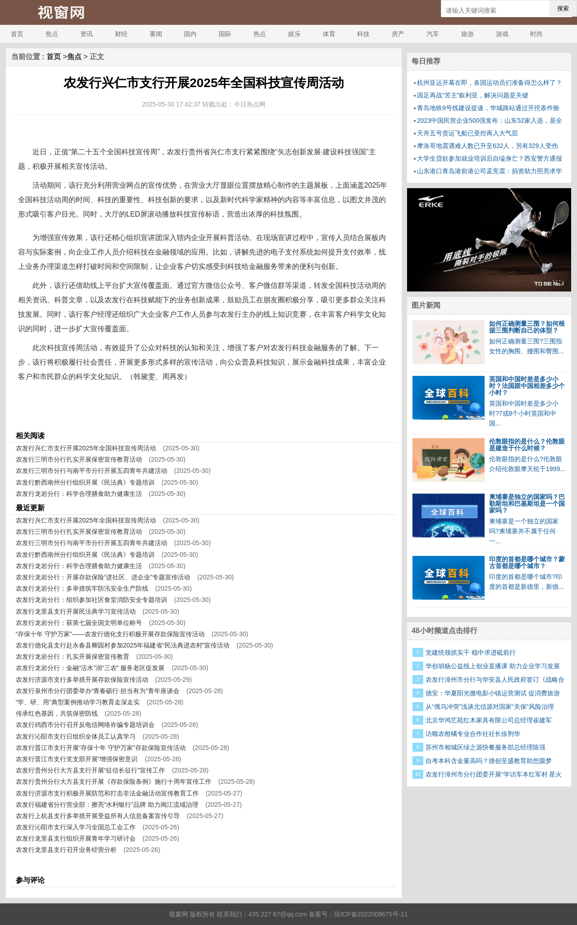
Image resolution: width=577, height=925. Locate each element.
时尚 (536, 33)
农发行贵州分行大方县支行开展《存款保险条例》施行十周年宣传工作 (113, 781)
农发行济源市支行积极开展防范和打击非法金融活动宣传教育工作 (107, 793)
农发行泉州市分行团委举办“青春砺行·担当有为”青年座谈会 (97, 690)
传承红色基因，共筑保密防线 (57, 713)
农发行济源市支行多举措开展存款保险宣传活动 (82, 679)
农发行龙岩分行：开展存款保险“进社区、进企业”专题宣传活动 (103, 577)
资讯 (86, 33)
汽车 (432, 33)
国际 (225, 33)
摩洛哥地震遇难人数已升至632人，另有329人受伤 (487, 145)
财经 (121, 33)
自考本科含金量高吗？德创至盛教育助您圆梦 (489, 760)
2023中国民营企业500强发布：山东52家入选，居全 (489, 120)
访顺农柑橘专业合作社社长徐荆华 (473, 733)
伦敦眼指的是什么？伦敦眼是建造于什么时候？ (527, 445)
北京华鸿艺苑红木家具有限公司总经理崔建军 (489, 720)
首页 (17, 33)
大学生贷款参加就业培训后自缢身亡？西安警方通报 (489, 158)
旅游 (467, 33)
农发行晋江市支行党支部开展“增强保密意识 (77, 759)
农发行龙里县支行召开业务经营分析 (66, 849)
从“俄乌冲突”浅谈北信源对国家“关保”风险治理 (490, 706)
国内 (190, 33)
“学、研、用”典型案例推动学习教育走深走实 (78, 702)
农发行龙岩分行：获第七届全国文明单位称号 (79, 622)
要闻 (156, 33)
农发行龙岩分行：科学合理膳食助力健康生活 (79, 493)
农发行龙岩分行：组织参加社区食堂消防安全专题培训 (91, 599)
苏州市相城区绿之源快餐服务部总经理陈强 (485, 747)
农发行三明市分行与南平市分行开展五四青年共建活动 (91, 470)
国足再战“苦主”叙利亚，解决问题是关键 (472, 95)
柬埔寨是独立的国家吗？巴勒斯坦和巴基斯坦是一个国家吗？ (527, 503)
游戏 (502, 33)
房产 (398, 33)
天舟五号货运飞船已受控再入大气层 (467, 133)
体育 (329, 33)
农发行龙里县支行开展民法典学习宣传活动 (76, 611)
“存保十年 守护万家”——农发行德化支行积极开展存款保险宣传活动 (110, 634)
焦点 (52, 33)
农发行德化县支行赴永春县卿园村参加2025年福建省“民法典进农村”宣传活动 (122, 645)
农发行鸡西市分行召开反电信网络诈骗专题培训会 (85, 724)
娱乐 (294, 33)
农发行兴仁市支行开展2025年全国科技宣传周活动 (86, 448)
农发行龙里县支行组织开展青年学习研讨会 (76, 838)
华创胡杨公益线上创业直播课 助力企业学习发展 (493, 666)
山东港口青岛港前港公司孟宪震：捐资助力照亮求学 (489, 171)
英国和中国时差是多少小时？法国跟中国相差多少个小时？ (527, 385)
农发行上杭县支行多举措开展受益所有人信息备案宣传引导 (98, 815)
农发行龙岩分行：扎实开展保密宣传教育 (72, 656)
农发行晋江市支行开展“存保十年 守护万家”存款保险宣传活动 (101, 747)
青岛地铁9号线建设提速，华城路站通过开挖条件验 (488, 107)
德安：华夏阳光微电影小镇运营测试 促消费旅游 (493, 693)
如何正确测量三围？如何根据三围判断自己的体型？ (527, 327)
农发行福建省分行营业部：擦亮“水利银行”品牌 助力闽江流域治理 (107, 804)
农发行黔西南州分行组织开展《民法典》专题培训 (85, 482)
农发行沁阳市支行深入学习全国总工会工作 (76, 827)
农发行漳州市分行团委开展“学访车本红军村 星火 (494, 774)
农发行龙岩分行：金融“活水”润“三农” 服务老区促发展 (90, 667)
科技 (363, 33)
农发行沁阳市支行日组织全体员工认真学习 (76, 736)
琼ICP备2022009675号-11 (371, 914)
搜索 (563, 8)
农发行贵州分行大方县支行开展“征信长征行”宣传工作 (90, 770)
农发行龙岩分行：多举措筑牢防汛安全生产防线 (82, 588)
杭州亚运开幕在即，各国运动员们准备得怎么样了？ (489, 82)
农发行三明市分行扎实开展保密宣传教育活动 (79, 459)
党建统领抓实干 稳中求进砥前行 (471, 652)
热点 (259, 33)
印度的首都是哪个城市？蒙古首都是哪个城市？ (527, 562)
